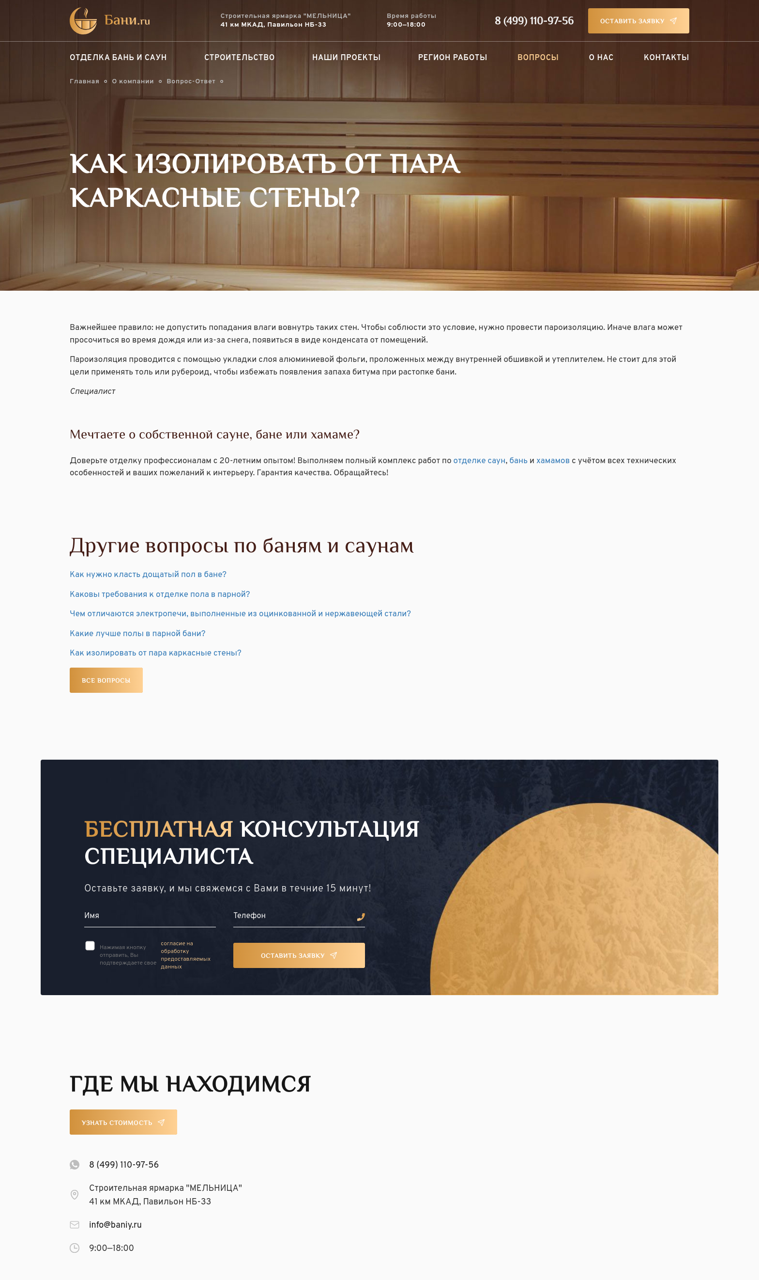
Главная (84, 82)
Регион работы (452, 58)
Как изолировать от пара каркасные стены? (156, 653)
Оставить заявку (632, 22)
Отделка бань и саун (118, 58)
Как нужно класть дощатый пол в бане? (148, 575)
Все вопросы (106, 681)
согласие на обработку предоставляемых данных (186, 955)
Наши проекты (346, 58)
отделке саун (480, 461)
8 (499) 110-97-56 (534, 22)
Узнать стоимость (117, 1123)
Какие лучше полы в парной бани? (138, 634)
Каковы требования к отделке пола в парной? (160, 595)
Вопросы (538, 58)
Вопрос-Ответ (191, 82)
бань (518, 461)
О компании (133, 82)
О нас (601, 58)
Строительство (239, 58)
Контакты (666, 58)
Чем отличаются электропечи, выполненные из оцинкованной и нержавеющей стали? (240, 614)
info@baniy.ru (115, 1225)
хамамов (553, 461)
